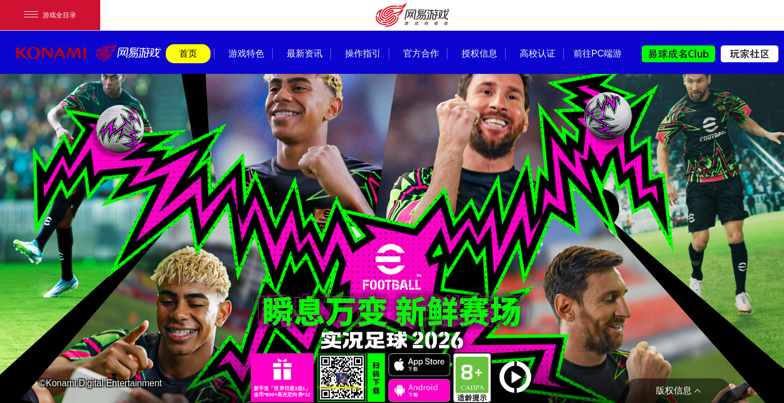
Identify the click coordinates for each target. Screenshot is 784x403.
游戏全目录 (50, 15)
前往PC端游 (595, 53)
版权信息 (674, 390)
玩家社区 (749, 54)
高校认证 (538, 53)
